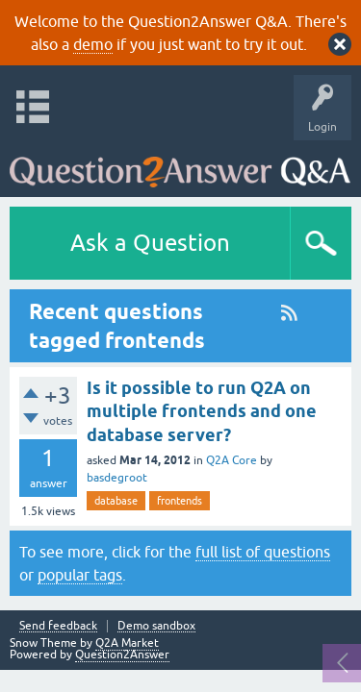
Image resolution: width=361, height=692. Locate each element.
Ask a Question (150, 243)
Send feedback (58, 626)
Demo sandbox (156, 626)
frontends (179, 501)
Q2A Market (127, 643)
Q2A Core (231, 460)
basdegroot (117, 477)
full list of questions (262, 551)
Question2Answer (122, 654)
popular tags (80, 574)
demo (93, 44)
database (116, 501)
